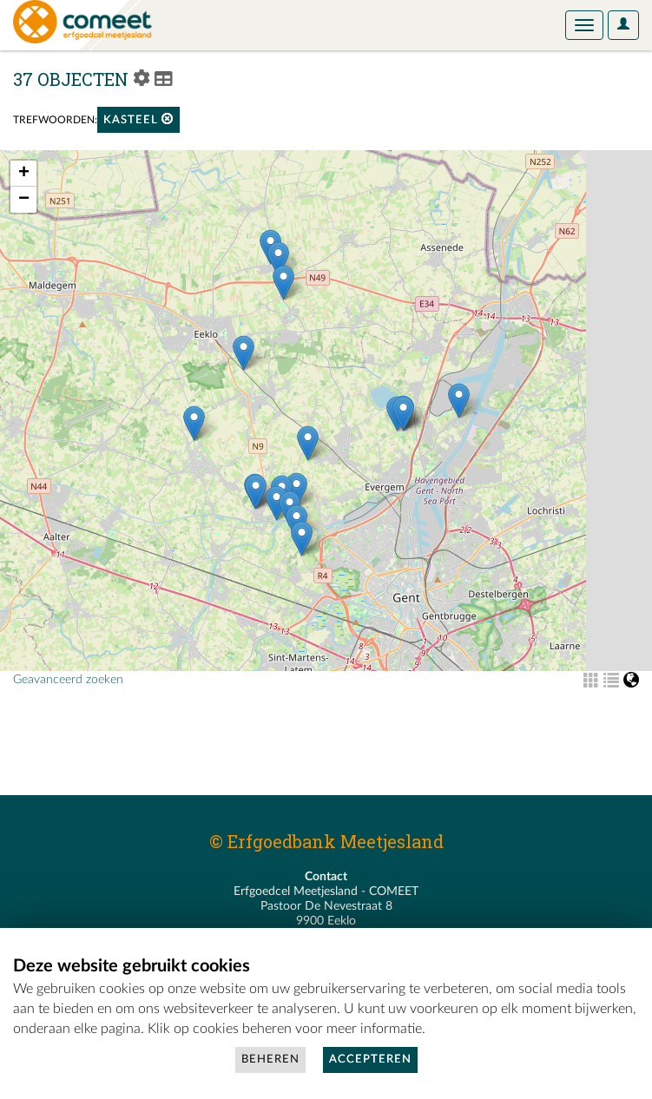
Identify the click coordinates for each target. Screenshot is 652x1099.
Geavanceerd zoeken (68, 680)
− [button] (24, 200)
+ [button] (24, 174)
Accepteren (370, 1059)
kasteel (138, 119)
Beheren (270, 1059)
